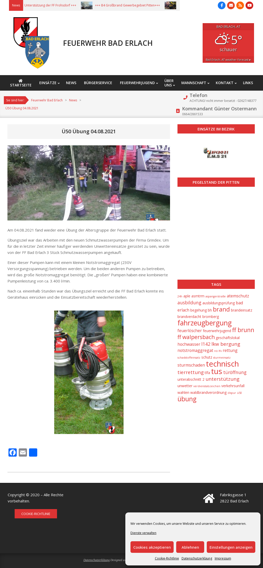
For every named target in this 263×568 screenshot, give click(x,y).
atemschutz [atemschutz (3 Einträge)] (238, 296)
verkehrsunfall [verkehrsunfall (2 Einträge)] (233, 385)
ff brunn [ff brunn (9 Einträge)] (243, 330)
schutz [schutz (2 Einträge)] (206, 357)
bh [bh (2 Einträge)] (210, 310)
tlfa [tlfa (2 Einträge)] (207, 372)
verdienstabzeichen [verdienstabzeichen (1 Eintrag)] (206, 386)
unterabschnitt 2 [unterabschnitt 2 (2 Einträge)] (190, 379)
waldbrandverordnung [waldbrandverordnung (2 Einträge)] (208, 392)
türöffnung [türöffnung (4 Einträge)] (235, 372)
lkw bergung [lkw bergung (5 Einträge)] (225, 344)
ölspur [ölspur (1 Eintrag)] (232, 393)
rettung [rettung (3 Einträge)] (230, 350)
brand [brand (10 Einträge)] (221, 309)
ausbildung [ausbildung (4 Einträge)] (189, 302)
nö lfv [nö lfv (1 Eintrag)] (218, 351)
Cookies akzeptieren (152, 547)
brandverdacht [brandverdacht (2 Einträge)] (189, 316)
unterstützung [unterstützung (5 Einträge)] (222, 379)
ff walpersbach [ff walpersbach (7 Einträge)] (196, 337)
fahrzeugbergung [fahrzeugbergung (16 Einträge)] (204, 322)
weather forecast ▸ (228, 59)
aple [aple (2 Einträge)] (186, 296)
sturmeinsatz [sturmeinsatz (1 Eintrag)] (222, 357)
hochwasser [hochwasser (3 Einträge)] (188, 344)
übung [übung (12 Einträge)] (186, 399)
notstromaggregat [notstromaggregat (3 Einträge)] (195, 350)
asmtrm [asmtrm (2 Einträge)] (197, 296)
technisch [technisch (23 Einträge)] (222, 364)
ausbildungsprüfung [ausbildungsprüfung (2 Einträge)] (218, 302)
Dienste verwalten (143, 533)
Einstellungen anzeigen (231, 547)
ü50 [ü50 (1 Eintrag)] (239, 393)
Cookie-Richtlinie (167, 558)
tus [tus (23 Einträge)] (216, 371)
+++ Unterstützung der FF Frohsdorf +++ (51, 5)
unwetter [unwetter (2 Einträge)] (184, 385)
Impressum (223, 558)
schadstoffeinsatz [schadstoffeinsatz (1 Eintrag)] (188, 357)
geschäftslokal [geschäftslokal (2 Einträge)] (228, 337)
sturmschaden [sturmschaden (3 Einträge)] (191, 365)
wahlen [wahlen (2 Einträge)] (183, 392)
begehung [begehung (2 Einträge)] (198, 310)
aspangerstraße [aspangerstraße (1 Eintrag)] (215, 296)
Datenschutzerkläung (197, 558)
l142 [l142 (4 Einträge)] (205, 344)
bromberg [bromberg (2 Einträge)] (210, 316)
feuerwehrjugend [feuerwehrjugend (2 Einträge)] (217, 330)
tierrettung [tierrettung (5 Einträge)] (190, 372)
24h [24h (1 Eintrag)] (179, 296)
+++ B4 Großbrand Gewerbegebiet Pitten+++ (131, 5)
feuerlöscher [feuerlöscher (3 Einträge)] (189, 330)
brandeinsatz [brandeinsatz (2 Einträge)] (241, 310)
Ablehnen (190, 547)
